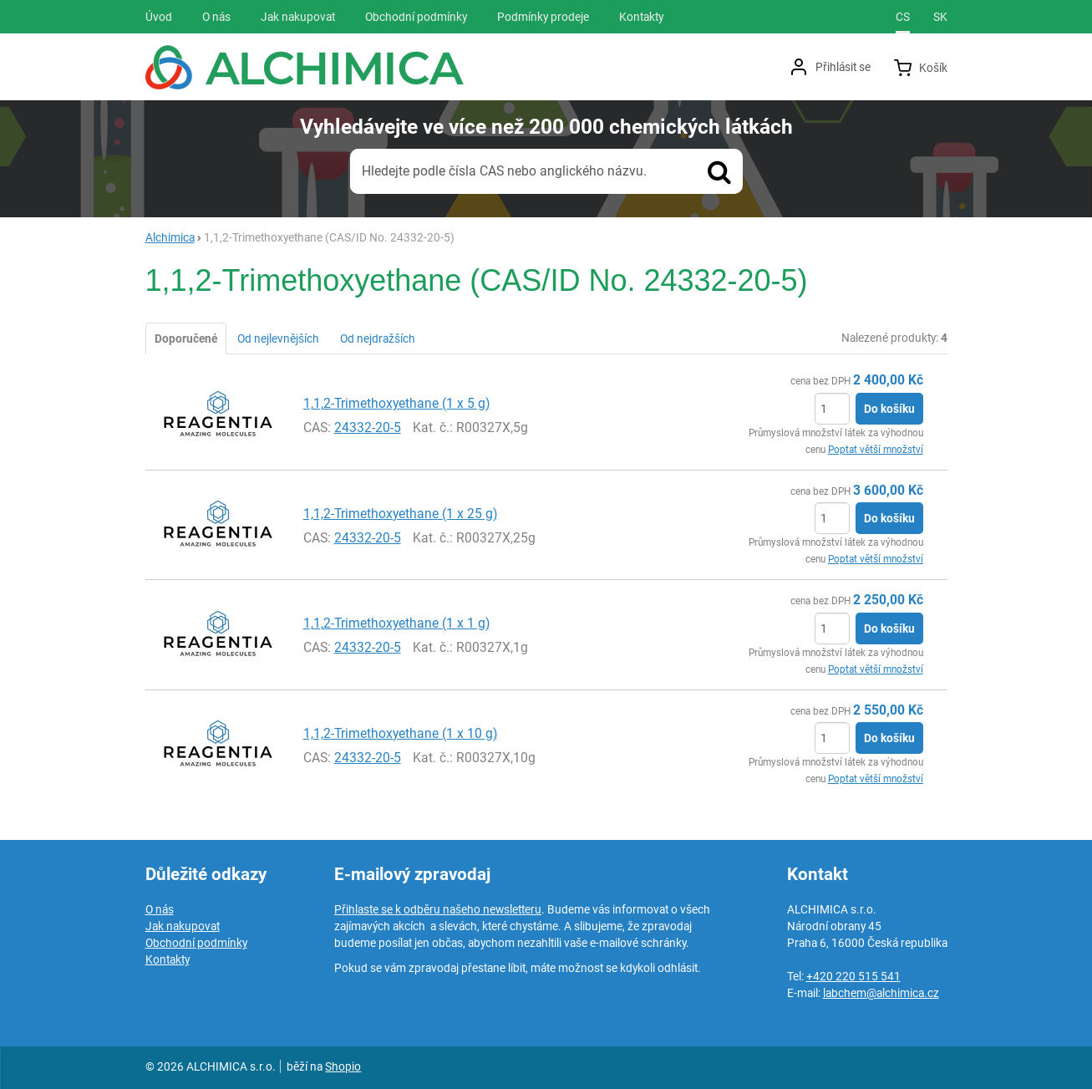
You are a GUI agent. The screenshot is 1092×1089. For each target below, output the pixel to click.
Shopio (343, 1066)
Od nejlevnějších (278, 338)
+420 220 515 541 (853, 976)
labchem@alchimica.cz (881, 993)
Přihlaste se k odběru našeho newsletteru (437, 909)
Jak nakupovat (182, 926)
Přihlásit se (843, 67)
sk (940, 16)
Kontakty (167, 959)
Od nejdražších (377, 338)
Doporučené (186, 338)
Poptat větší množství (875, 449)
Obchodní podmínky (196, 942)
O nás (159, 909)
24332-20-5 (367, 427)
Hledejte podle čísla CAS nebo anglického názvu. (504, 171)
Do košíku (889, 408)
